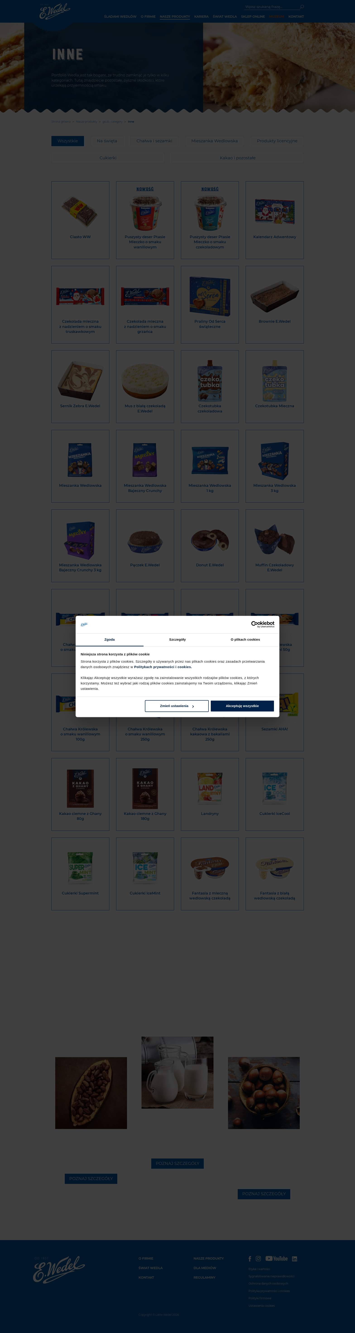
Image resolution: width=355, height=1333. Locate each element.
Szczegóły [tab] (177, 639)
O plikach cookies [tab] (245, 639)
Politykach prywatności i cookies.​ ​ (163, 667)
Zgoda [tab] (109, 639)
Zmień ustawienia (177, 706)
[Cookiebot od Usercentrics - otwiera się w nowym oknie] (254, 624)
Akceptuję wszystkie (242, 706)
